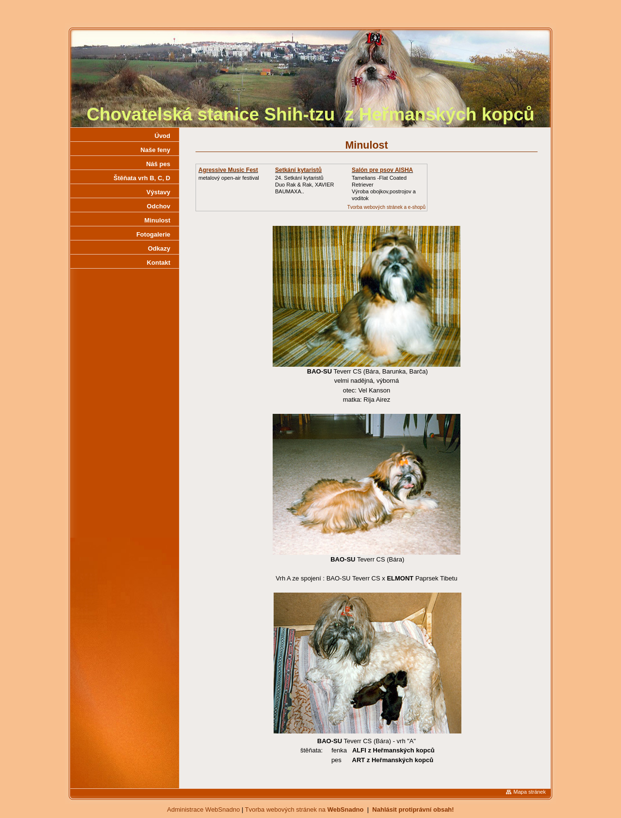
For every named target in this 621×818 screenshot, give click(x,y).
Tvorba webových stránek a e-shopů (386, 207)
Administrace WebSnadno (203, 809)
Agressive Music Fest (228, 170)
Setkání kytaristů (298, 170)
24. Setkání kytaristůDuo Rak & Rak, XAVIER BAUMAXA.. (304, 184)
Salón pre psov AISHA (382, 170)
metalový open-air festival (228, 178)
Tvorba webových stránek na (304, 809)
